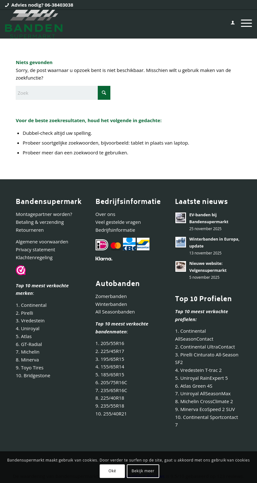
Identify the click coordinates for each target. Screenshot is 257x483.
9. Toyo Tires (30, 367)
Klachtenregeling (34, 257)
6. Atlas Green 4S (193, 386)
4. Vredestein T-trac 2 (198, 370)
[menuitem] (230, 24)
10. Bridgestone (33, 375)
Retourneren (30, 230)
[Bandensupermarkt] (33, 24)
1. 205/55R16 (110, 343)
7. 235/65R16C (111, 390)
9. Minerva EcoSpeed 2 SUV (205, 409)
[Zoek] (63, 93)
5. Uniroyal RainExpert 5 (201, 378)
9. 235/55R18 (110, 405)
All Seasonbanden (115, 311)
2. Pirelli (24, 313)
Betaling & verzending (40, 222)
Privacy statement (35, 249)
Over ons (105, 214)
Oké (112, 471)
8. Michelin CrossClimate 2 (204, 401)
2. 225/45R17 (110, 351)
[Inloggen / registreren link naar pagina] (230, 24)
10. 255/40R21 (111, 413)
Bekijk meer (142, 471)
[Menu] (243, 24)
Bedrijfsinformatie (115, 230)
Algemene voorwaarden (42, 241)
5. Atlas (24, 336)
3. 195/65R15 (110, 359)
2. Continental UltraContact (205, 346)
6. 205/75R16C (111, 382)
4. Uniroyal (27, 328)
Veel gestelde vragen (118, 222)
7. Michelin (27, 352)
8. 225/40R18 (110, 398)
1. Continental (31, 305)
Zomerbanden (111, 296)
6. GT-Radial (29, 344)
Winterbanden (111, 304)
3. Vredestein (30, 320)
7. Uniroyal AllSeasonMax (203, 393)
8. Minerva (27, 359)
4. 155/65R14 (110, 366)
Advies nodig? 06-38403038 (42, 5)
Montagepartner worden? (44, 214)
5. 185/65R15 (110, 374)
